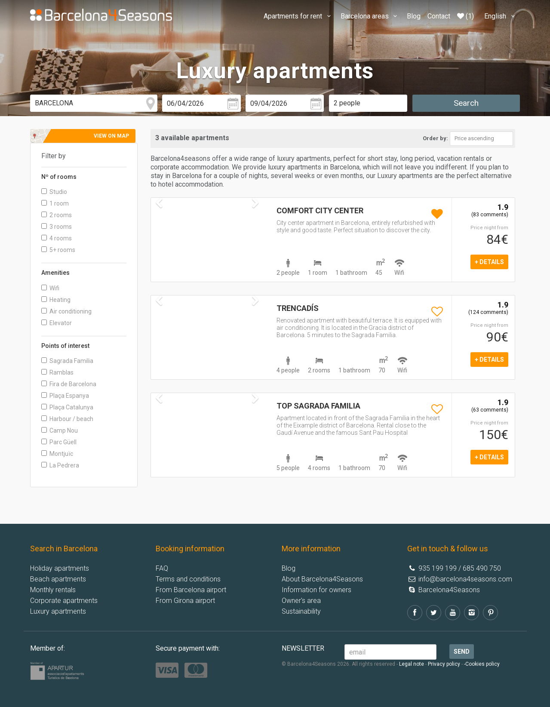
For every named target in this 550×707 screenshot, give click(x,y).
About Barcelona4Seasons (322, 579)
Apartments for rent (298, 16)
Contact (438, 16)
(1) (465, 16)
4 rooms (56, 238)
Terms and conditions (188, 579)
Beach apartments (58, 579)
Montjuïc (57, 453)
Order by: (435, 138)
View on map (111, 136)
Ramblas (57, 372)
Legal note (411, 664)
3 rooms (56, 226)
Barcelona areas (370, 16)
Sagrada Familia (67, 360)
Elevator (56, 323)
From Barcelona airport (191, 590)
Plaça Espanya (65, 395)
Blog (414, 16)
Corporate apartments (64, 600)
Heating (56, 299)
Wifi (50, 288)
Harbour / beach (67, 418)
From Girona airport (185, 600)
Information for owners (316, 590)
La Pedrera (60, 465)
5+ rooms (58, 249)
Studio (54, 191)
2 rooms (56, 215)
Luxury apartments (58, 611)
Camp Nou (59, 430)
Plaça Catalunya (67, 407)
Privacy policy (444, 664)
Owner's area (301, 600)
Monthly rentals (53, 590)
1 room (55, 203)
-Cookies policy (482, 664)
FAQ (162, 568)
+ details (489, 261)
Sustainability (301, 611)
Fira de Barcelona (68, 384)
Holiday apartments (59, 568)
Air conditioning (66, 311)
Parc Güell (59, 442)
